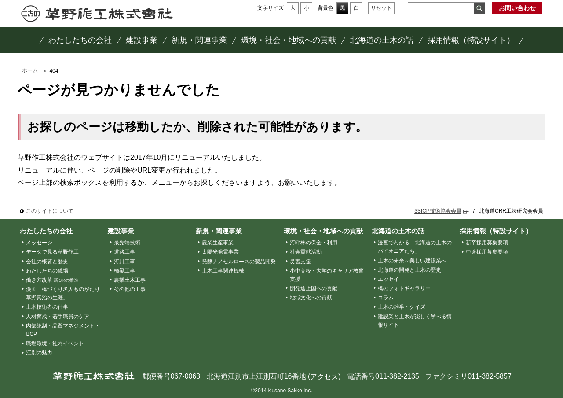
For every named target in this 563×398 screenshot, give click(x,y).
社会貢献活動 (306, 252)
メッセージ (39, 243)
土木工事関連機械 (223, 271)
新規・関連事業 (219, 231)
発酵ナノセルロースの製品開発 (239, 261)
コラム (386, 298)
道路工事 (124, 252)
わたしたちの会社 (46, 231)
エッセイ (388, 279)
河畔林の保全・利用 (313, 243)
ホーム (30, 70)
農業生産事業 (218, 243)
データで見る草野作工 (52, 252)
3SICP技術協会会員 (437, 211)
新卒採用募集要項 (487, 243)
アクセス (324, 376)
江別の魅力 (39, 353)
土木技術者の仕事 (47, 307)
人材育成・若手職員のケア (57, 316)
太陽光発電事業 (220, 252)
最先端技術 (127, 243)
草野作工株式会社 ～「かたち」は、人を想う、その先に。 (97, 13)
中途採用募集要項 (487, 252)
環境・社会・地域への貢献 (323, 231)
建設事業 (121, 231)
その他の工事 (130, 289)
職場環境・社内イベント (55, 343)
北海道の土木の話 (398, 231)
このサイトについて (49, 211)
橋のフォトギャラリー (404, 288)
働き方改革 (52, 280)
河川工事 (124, 261)
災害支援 (300, 261)
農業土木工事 (130, 280)
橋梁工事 (124, 271)
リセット (381, 8)
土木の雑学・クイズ (401, 307)
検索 (479, 8)
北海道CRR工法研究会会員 (511, 211)
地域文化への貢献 (311, 298)
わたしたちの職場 (47, 271)
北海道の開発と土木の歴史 (409, 270)
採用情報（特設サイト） (496, 231)
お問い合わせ (517, 7)
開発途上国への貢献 (313, 288)
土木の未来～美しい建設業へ (412, 261)
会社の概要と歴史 (47, 261)
